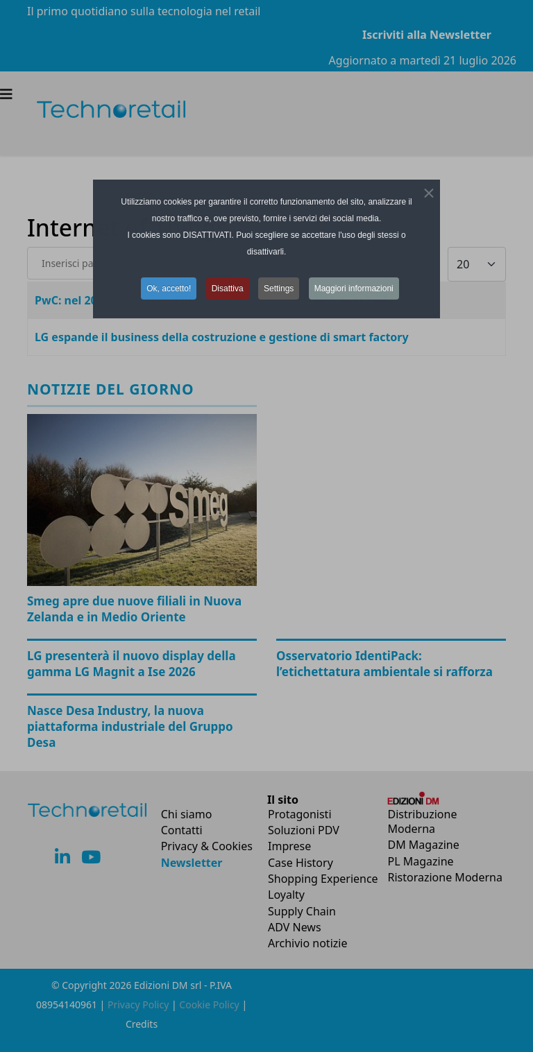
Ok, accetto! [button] (168, 288)
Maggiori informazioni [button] (354, 288)
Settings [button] (279, 288)
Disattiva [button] (228, 288)
